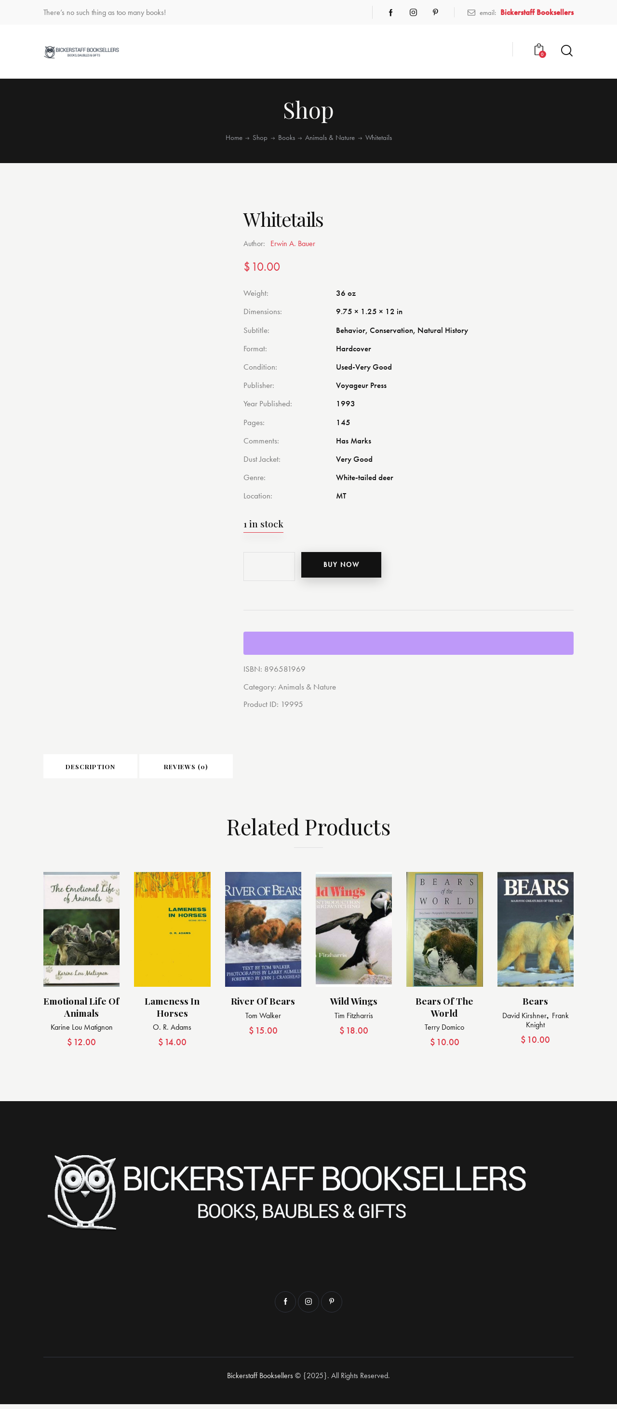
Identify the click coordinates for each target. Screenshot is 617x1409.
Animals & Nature (330, 137)
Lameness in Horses (172, 1011)
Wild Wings (353, 1006)
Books (286, 137)
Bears (535, 1006)
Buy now (349, 566)
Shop (260, 137)
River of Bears (263, 1006)
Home (234, 137)
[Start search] (567, 51)
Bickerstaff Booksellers (260, 1380)
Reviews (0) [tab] (246, 769)
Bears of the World (444, 1011)
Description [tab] (110, 769)
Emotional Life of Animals (81, 1011)
